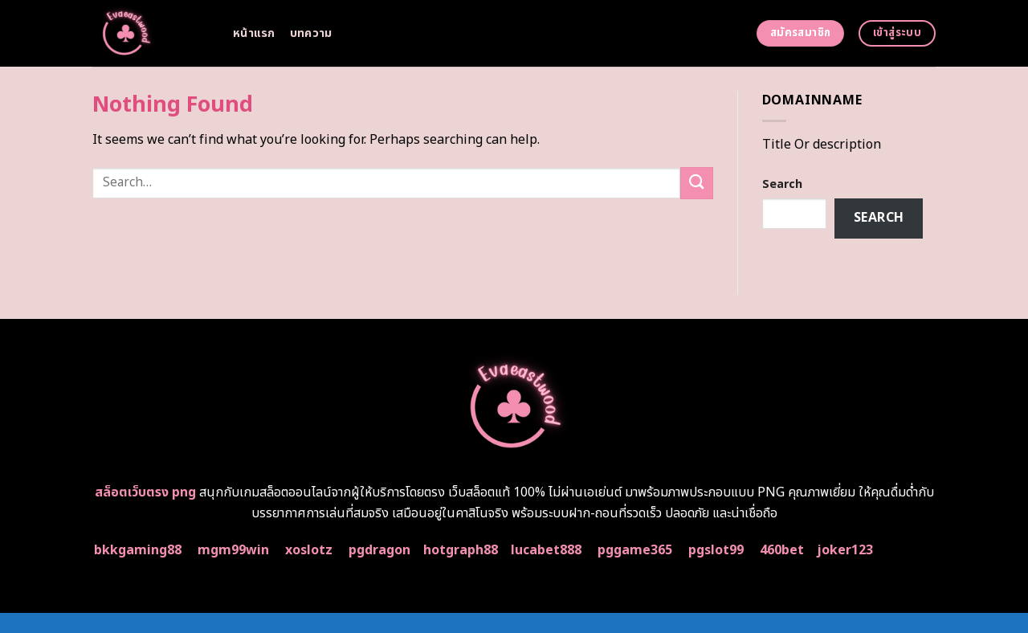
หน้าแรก (254, 33)
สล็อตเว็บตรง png (145, 492)
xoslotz (308, 550)
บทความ (311, 33)
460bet (782, 550)
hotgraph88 (460, 550)
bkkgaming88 (138, 550)
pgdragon (379, 550)
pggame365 (635, 550)
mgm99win (233, 550)
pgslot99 (716, 550)
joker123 (845, 550)
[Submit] (696, 182)
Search (782, 184)
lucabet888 (546, 550)
